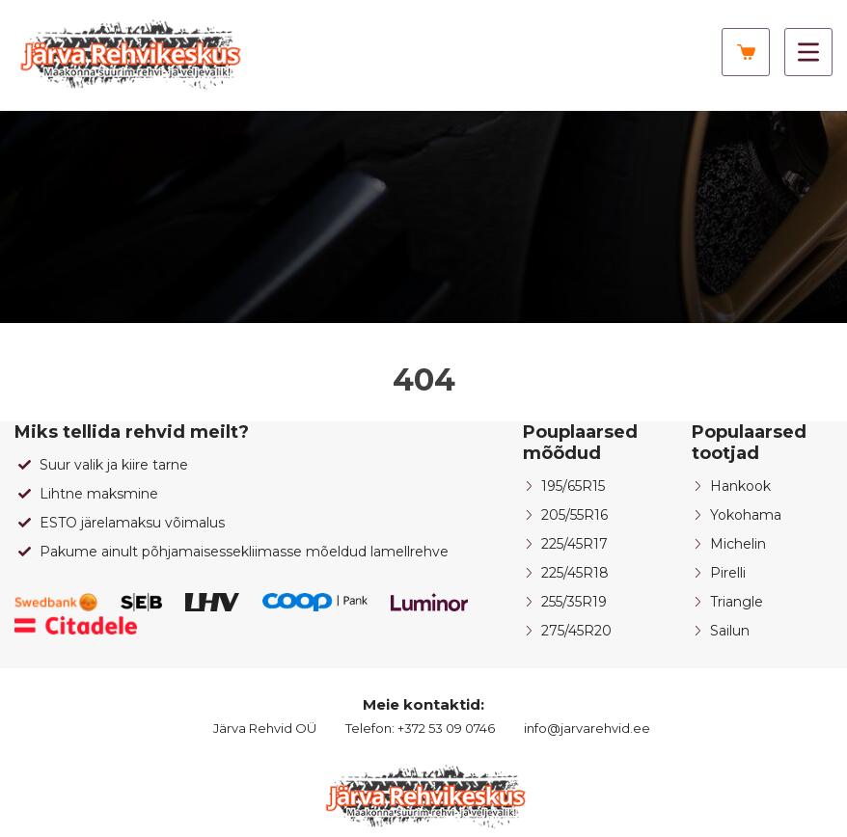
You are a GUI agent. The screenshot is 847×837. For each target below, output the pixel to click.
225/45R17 (574, 544)
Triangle (736, 601)
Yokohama (745, 515)
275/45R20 (576, 630)
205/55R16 (574, 515)
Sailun (730, 630)
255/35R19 (574, 601)
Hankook (740, 486)
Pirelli (728, 572)
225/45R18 (575, 572)
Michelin (738, 544)
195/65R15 (573, 486)
